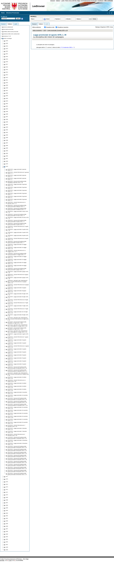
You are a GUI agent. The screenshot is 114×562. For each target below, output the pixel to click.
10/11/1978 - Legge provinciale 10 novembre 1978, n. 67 (18, 396)
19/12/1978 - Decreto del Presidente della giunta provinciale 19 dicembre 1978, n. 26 (17, 453)
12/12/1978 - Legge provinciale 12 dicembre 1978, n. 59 (17, 441)
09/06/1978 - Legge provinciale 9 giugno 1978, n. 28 (18, 278)
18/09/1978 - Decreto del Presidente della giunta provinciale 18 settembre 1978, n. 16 (17, 367)
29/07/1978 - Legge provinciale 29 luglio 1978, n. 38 (18, 315)
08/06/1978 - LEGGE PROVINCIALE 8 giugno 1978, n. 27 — (18, 275)
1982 (7, 155)
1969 (7, 497)
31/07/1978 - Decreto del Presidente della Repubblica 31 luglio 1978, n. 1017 (17, 328)
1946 (7, 549)
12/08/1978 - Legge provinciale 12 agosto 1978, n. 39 (17, 343)
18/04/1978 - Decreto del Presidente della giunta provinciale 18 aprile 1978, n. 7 (17, 242)
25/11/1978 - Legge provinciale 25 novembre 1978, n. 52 (18, 423)
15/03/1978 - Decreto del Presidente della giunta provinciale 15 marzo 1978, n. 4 (17, 215)
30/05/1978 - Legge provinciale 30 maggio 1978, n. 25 (17, 266)
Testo (32, 19)
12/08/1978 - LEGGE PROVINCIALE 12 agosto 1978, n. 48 (18, 346)
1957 (7, 528)
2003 (7, 101)
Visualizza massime (62, 27)
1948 (7, 547)
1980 (7, 161)
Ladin (62, 0)
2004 (7, 98)
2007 (7, 90)
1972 (7, 489)
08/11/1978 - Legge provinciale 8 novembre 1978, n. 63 (17, 393)
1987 (7, 142)
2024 (7, 46)
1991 (7, 132)
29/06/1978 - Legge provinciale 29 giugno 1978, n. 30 (17, 291)
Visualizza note (50, 27)
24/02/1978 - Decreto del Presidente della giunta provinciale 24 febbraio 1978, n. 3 (17, 209)
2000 (7, 108)
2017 (7, 64)
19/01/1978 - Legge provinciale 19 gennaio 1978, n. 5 (17, 188)
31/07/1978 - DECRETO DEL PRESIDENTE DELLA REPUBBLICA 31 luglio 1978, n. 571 (17, 331)
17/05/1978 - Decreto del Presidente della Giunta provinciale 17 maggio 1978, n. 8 (17, 254)
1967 (7, 502)
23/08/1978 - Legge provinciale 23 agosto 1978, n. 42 (17, 355)
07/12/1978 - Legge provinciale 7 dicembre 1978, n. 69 (17, 432)
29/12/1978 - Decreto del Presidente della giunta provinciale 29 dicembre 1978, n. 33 (17, 471)
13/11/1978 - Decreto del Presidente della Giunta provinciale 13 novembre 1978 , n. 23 (17, 405)
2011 (7, 80)
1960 (7, 520)
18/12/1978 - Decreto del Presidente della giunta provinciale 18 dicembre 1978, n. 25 (17, 450)
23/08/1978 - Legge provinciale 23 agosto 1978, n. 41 (17, 352)
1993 (7, 127)
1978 (44, 30)
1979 (7, 163)
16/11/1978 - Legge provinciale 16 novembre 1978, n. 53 (18, 408)
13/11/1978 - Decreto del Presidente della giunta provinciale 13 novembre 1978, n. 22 (17, 402)
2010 (7, 82)
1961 (7, 518)
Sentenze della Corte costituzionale (11, 33)
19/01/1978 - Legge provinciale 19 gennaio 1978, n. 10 (17, 185)
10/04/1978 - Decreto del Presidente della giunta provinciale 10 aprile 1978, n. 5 (17, 221)
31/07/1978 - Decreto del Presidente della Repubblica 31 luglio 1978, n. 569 (17, 322)
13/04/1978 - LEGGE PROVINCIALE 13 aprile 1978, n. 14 (18, 227)
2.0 (11, 560)
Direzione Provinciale (12, 13)
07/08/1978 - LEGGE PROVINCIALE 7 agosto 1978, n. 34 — (18, 337)
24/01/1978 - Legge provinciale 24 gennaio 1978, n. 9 (17, 200)
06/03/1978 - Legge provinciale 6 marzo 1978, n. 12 (18, 212)
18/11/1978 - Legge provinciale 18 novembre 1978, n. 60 (18, 411)
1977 (7, 476)
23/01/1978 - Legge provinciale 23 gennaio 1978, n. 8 (17, 197)
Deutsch (52, 0)
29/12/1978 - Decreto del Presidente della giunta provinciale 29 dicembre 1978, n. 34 (17, 474)
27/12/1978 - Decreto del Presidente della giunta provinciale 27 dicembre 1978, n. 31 (17, 465)
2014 (7, 72)
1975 (7, 481)
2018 (7, 61)
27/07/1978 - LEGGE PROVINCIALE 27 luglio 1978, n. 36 (18, 309)
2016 (7, 67)
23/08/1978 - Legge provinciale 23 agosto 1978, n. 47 (17, 358)
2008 (7, 87)
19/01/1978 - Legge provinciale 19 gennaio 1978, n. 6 (17, 191)
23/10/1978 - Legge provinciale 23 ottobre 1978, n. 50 (17, 378)
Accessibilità (19, 560)
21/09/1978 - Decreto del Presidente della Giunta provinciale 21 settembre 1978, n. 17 (17, 370)
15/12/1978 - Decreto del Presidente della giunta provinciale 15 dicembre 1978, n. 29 (17, 447)
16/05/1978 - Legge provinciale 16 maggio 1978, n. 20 (17, 248)
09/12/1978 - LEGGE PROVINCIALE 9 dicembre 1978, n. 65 (16, 435)
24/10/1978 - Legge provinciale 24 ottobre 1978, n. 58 (17, 387)
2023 (7, 48)
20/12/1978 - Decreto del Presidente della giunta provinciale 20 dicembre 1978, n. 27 (17, 456)
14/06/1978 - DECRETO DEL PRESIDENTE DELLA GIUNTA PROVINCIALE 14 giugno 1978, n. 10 (17, 281)
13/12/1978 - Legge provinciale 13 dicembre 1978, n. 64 (17, 444)
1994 (7, 124)
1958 (7, 526)
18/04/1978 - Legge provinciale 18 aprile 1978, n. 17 (18, 236)
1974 (7, 484)
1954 (7, 536)
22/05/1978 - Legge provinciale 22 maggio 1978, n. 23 (17, 260)
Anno (47, 19)
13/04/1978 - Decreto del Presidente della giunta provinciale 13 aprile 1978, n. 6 (17, 224)
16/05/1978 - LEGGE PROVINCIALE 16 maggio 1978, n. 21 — (16, 251)
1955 (7, 534)
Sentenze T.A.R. (7, 36)
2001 (7, 106)
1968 (7, 500)
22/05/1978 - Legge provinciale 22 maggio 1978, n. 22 (17, 257)
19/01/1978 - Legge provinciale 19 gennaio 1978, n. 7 (17, 194)
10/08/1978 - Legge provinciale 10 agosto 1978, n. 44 (17, 340)
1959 (7, 523)
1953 (7, 539)
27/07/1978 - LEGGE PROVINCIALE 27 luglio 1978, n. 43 (18, 303)
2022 (7, 51)
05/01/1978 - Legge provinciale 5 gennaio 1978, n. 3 (17, 179)
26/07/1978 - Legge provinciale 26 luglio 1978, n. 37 (18, 297)
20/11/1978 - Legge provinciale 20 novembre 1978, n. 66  (18, 417)
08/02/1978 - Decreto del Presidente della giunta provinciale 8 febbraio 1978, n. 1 (17, 206)
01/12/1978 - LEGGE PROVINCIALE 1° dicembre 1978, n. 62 (16, 426)
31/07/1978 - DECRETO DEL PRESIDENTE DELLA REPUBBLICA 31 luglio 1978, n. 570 (17, 325)
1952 (7, 541)
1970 (7, 494)
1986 (7, 145)
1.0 (3, 560)
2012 (7, 77)
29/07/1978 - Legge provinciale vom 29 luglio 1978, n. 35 (18, 312)
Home (3, 13)
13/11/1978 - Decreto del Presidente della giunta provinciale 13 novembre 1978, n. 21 (17, 399)
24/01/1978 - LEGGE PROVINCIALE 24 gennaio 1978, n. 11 (16, 203)
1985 (7, 148)
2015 (7, 69)
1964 (7, 510)
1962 (7, 515)
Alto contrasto (108, 0)
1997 (7, 116)
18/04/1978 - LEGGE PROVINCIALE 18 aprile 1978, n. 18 (18, 239)
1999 (7, 111)
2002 (7, 103)
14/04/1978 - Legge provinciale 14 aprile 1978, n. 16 (18, 233)
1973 (7, 486)
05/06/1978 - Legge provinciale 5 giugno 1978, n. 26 (18, 272)
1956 (7, 531)
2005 (7, 95)
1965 (7, 507)
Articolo (68, 19)
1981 (7, 158)
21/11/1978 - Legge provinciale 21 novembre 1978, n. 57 (18, 420)
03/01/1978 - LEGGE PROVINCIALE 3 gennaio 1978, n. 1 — (18, 173)
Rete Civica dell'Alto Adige (72, 0)
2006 (7, 93)
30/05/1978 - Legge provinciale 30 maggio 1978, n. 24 (17, 263)
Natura (78, 19)
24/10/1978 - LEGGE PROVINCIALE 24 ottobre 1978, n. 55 (16, 381)
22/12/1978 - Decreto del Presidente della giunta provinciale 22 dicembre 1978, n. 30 (17, 462)
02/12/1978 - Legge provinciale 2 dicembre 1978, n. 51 (17, 429)
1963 (7, 513)
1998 (7, 114)
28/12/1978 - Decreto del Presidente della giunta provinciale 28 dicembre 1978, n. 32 (17, 468)
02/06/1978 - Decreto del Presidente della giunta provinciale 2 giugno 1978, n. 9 (17, 269)
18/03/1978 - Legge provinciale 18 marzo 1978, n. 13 (18, 218)
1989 (7, 137)
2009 (7, 85)
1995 (7, 121)
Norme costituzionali (8, 27)
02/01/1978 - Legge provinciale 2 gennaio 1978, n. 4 (17, 170)
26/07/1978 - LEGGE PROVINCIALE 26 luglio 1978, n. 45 (18, 300)
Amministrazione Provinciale (89, 0)
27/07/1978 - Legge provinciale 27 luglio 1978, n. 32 (18, 306)
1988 (7, 140)
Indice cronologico (37, 30)
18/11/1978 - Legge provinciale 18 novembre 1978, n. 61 (18, 414)
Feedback (100, 0)
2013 (7, 74)
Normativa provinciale (8, 29)
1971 (7, 492)
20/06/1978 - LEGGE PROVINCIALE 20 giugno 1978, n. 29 (18, 285)
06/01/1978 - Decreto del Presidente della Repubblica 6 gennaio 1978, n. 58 (17, 182)
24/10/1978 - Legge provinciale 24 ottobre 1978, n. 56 (17, 384)
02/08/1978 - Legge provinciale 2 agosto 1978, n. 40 (18, 334)
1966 (7, 505)
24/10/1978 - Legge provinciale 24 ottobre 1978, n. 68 (17, 390)
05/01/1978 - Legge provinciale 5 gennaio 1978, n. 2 (17, 176)
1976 (7, 479)
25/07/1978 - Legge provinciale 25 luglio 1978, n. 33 (18, 294)
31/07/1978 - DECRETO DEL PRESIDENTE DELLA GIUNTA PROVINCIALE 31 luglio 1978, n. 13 (18, 319)
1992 (7, 129)
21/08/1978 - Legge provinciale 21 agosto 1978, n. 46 (17, 349)
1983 (7, 153)
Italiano (58, 0)
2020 (7, 56)
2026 (7, 40)
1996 (7, 119)
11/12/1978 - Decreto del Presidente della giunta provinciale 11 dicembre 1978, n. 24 (17, 438)
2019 (7, 59)
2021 (7, 53)
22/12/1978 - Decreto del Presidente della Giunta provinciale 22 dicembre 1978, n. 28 (17, 459)
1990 (7, 135)
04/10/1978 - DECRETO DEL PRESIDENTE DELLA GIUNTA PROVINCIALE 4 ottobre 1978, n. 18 (18, 374)
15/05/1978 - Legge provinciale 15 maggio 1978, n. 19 (17, 245)
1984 (7, 150)
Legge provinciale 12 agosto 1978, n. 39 (57, 30)
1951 (7, 544)
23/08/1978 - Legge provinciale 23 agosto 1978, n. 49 (17, 361)
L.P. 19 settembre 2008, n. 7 (67, 47)
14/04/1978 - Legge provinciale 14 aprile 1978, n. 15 (18, 230)
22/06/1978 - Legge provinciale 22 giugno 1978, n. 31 (17, 288)
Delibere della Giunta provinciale (11, 31)
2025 (7, 43)
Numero (57, 19)
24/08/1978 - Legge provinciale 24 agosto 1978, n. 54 (17, 364)
